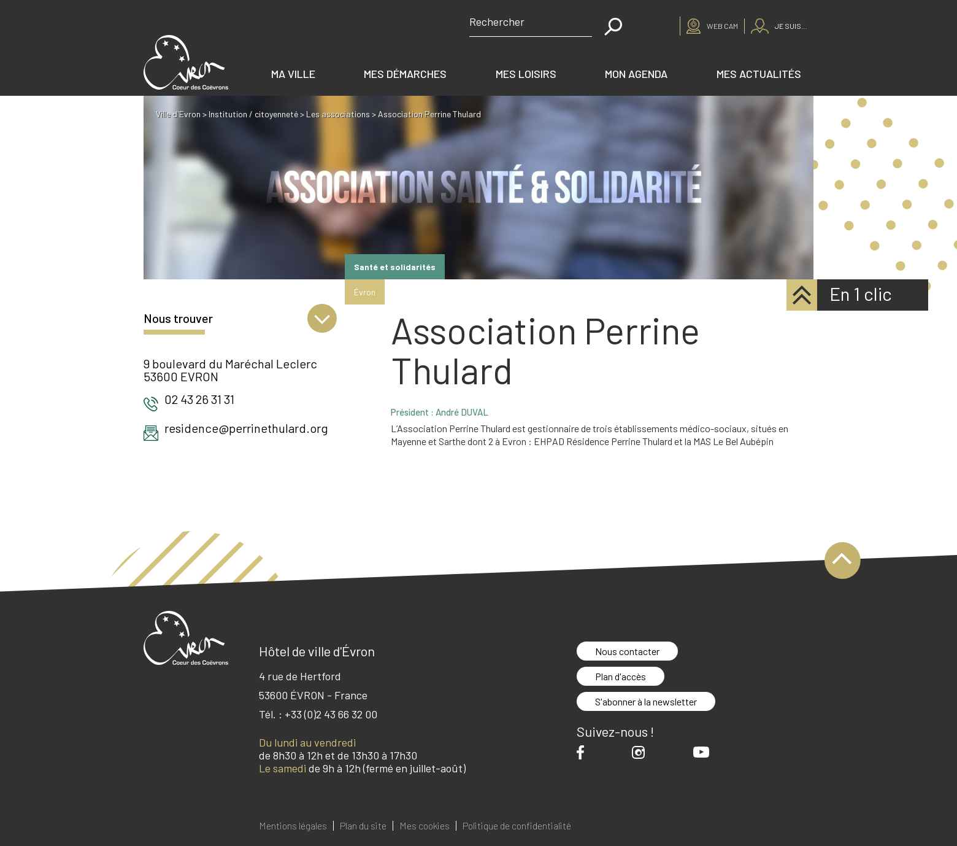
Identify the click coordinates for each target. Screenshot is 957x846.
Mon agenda (636, 73)
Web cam (722, 25)
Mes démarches (405, 73)
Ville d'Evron (178, 114)
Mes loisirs (526, 73)
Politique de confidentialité (517, 826)
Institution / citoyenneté (253, 114)
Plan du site (363, 826)
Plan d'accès (620, 676)
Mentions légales (293, 826)
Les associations (338, 114)
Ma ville (293, 73)
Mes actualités (759, 73)
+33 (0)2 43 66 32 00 (331, 714)
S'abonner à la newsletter (646, 701)
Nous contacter (627, 651)
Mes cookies (424, 826)
